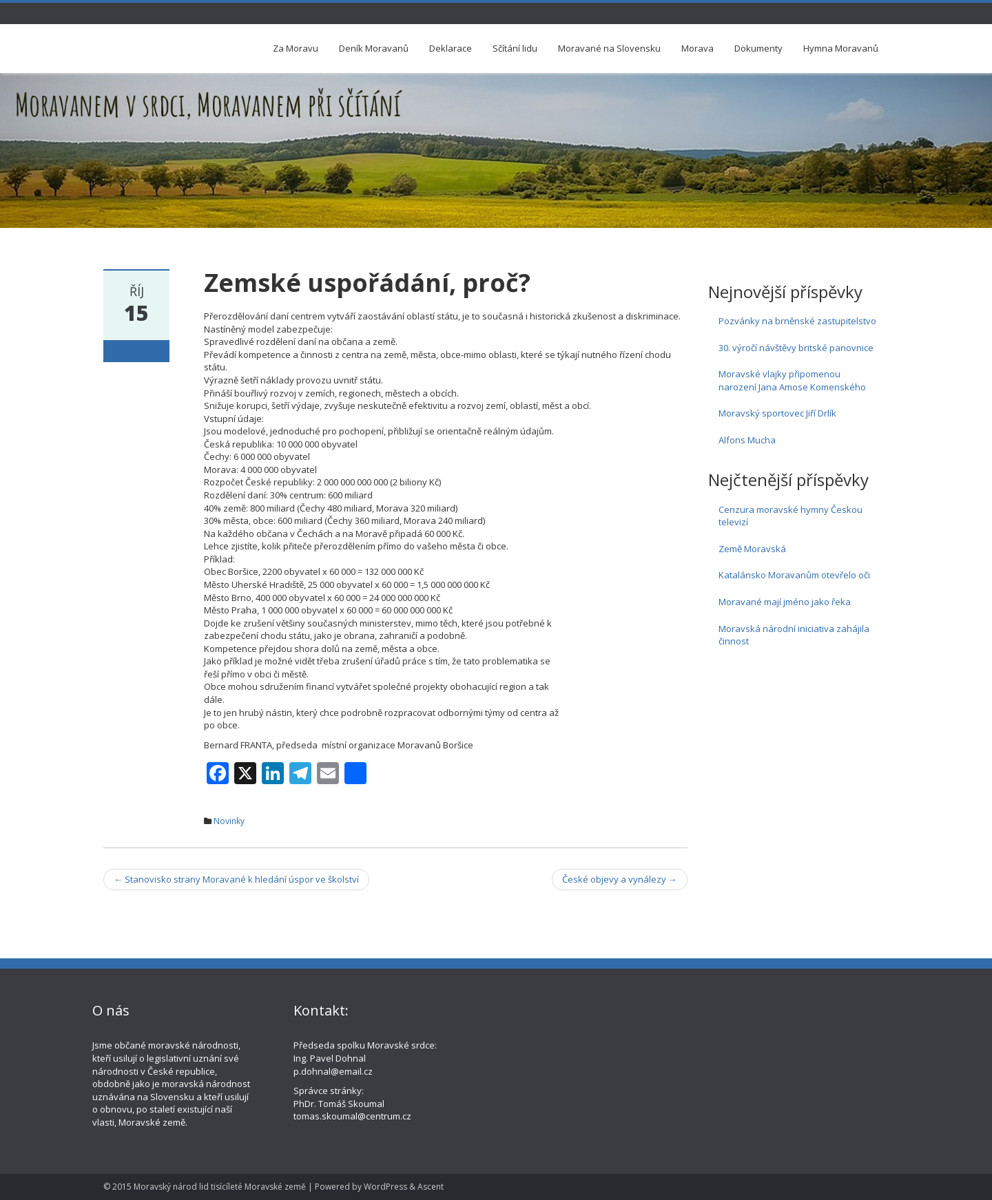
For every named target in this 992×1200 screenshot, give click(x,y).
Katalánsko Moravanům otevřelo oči (794, 575)
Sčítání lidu (515, 48)
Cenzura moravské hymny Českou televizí (790, 516)
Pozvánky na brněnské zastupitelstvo (797, 321)
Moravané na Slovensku (609, 48)
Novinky (229, 821)
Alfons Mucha (747, 440)
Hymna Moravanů (840, 48)
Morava (697, 48)
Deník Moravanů (374, 48)
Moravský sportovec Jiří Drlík (777, 413)
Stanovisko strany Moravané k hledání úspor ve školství (236, 879)
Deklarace (450, 48)
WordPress (385, 1186)
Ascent (430, 1186)
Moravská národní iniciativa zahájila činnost (794, 635)
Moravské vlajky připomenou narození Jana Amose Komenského (792, 380)
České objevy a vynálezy (619, 879)
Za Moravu (295, 48)
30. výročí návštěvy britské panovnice (796, 347)
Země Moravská (752, 549)
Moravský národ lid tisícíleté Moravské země (220, 1186)
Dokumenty (758, 48)
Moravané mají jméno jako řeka (785, 602)
